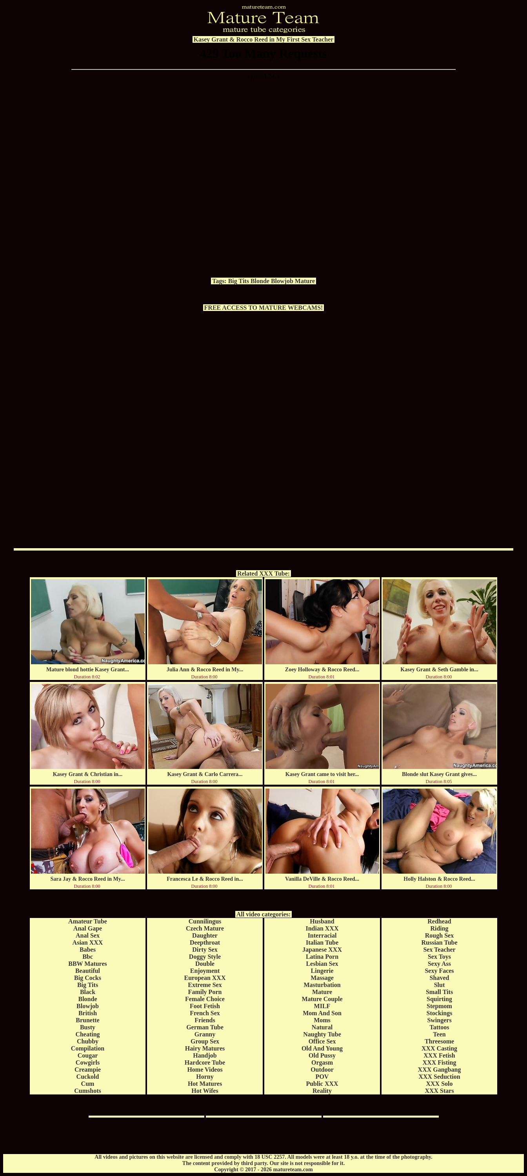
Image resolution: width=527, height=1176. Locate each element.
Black (87, 992)
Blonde (260, 281)
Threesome (439, 1041)
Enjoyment (205, 970)
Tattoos (439, 1027)
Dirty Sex (204, 949)
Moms (322, 1020)
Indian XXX (321, 928)
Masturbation (321, 985)
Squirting (439, 999)
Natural (322, 1027)
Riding (439, 928)
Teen (439, 1034)
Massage (322, 977)
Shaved (439, 977)
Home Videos (204, 1069)
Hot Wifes (204, 1090)
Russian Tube (439, 942)
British (87, 1013)
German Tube (205, 1027)
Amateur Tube (87, 921)
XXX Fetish (439, 1055)
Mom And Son (322, 1013)
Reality (322, 1090)
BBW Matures (87, 963)
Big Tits (238, 281)
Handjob (204, 1055)
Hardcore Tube (205, 1062)
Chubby (87, 1041)
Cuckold (87, 1076)
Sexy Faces (439, 970)
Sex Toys (439, 956)
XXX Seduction (439, 1076)
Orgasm (322, 1062)
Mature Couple (322, 999)
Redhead (439, 921)
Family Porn (205, 992)
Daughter (205, 935)
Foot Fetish (205, 1006)
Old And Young (322, 1048)
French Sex (205, 1013)
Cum (87, 1083)
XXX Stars (439, 1090)
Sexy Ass (439, 963)
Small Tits (439, 992)
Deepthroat (205, 942)
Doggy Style (205, 956)
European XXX (205, 977)
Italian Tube (322, 942)
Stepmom (439, 1006)
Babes (88, 949)
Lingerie (322, 970)
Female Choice (205, 999)
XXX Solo (439, 1083)
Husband (322, 921)
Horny (204, 1076)
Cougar (88, 1055)
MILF (322, 1006)
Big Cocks (87, 977)
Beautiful (87, 970)
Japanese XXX (322, 949)
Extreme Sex (205, 985)
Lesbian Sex (322, 963)
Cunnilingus (205, 921)
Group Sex (205, 1041)
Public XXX (322, 1083)
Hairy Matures (205, 1048)
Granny (204, 1034)
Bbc (87, 956)
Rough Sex (439, 935)
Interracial (322, 935)
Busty (87, 1027)
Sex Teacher (439, 949)
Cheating (87, 1034)
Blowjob (282, 281)
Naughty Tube (322, 1034)
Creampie (88, 1069)
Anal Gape (87, 928)
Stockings (439, 1013)
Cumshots (87, 1090)
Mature (305, 281)
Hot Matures (205, 1083)
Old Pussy (322, 1055)
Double (204, 963)
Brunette (87, 1020)
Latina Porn (322, 956)
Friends (204, 1020)
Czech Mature (205, 928)
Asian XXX (88, 942)
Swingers (439, 1020)
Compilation (87, 1048)
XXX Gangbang (439, 1069)
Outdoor (322, 1069)
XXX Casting (439, 1048)
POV (322, 1076)
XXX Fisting (439, 1062)
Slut (439, 985)
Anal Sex (88, 935)
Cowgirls (88, 1062)
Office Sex (322, 1041)
